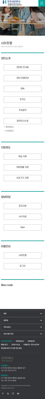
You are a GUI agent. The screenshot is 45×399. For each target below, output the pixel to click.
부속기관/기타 (8, 334)
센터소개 (6, 58)
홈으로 (9, 29)
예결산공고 (4, 345)
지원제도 (6, 147)
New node (7, 285)
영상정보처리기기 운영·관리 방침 (11, 348)
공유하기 (4, 29)
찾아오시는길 (16, 345)
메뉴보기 (41, 3)
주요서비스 (7, 327)
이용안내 (6, 246)
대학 (4, 314)
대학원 (5, 320)
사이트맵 (15, 29)
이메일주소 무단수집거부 (31, 345)
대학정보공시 (20, 341)
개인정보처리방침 (6, 341)
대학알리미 (31, 341)
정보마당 (6, 197)
